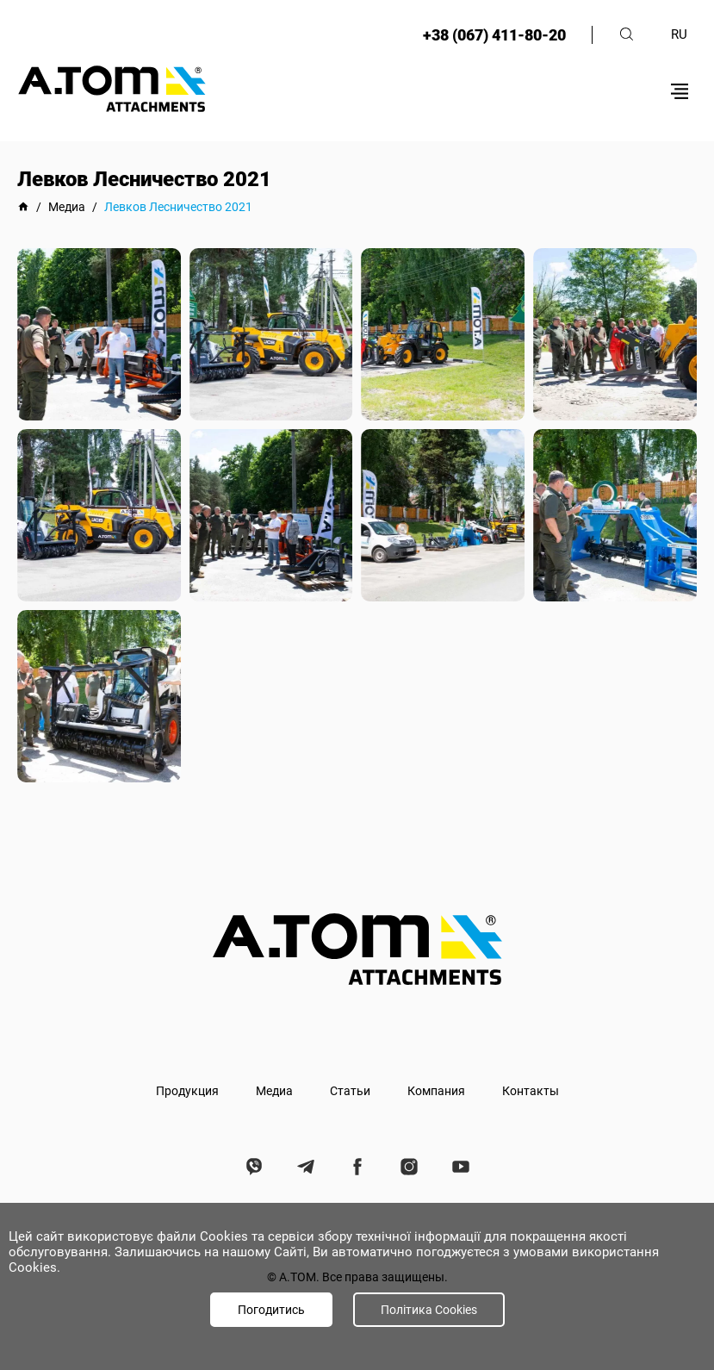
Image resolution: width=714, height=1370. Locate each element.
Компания (436, 1091)
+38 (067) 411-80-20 (494, 35)
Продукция (187, 1091)
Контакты (530, 1091)
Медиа (274, 1091)
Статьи (350, 1091)
